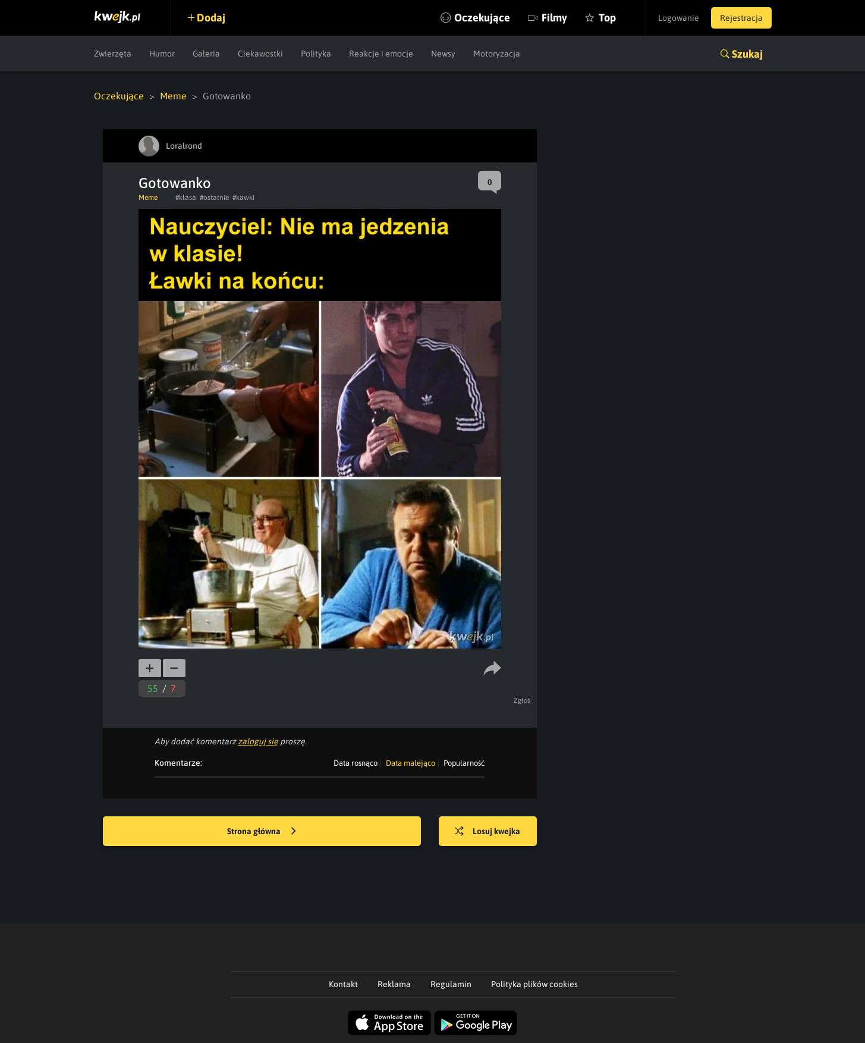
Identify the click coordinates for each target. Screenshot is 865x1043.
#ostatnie (214, 197)
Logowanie (678, 18)
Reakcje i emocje (381, 53)
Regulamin (450, 984)
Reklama (394, 984)
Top (607, 17)
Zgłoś (522, 700)
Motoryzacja (496, 53)
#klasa (185, 197)
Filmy (554, 17)
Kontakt (343, 984)
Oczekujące (482, 17)
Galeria (206, 53)
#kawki (243, 197)
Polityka (316, 53)
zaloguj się (258, 741)
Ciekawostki (260, 53)
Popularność (464, 763)
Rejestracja (741, 18)
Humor (162, 53)
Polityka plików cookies (534, 984)
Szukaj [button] (747, 54)
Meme (173, 95)
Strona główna (261, 831)
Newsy (443, 53)
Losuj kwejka (487, 831)
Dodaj (211, 17)
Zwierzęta (112, 53)
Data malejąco (410, 763)
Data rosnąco (356, 763)
